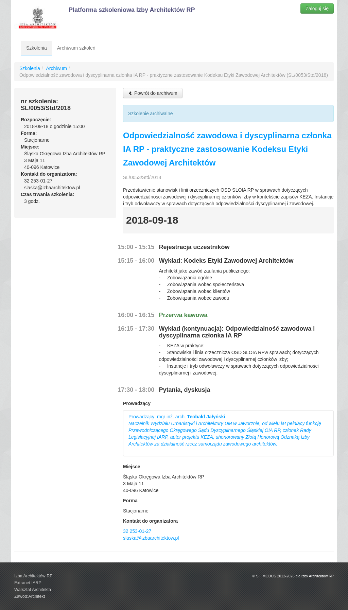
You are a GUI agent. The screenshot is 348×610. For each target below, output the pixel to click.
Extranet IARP (27, 582)
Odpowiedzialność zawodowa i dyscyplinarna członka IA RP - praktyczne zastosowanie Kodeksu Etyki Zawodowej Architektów (227, 149)
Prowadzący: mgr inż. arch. (224, 430)
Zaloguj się (317, 8)
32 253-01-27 (137, 531)
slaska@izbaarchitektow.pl (151, 538)
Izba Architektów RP (33, 576)
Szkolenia (36, 48)
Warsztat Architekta (32, 589)
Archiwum (56, 68)
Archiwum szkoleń (76, 48)
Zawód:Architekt (29, 596)
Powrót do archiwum (152, 93)
